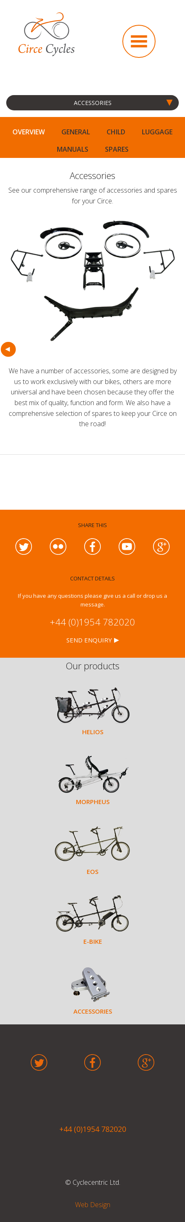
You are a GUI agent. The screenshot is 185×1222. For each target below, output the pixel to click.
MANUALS (72, 149)
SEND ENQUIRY (89, 640)
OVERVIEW (28, 131)
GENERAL (75, 131)
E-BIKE (92, 941)
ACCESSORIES (92, 1011)
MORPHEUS (93, 801)
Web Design (92, 1204)
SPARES (117, 149)
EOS (92, 871)
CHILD (116, 131)
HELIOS (92, 732)
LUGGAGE (157, 131)
